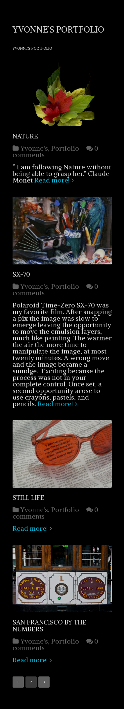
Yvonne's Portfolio (32, 48)
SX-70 (21, 274)
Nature (25, 136)
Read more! (52, 180)
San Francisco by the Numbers (49, 625)
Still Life (28, 497)
